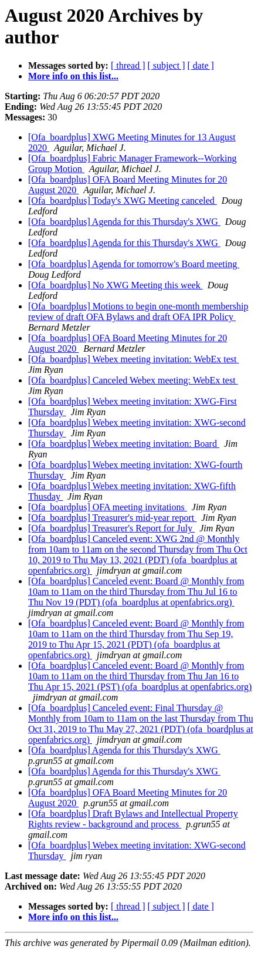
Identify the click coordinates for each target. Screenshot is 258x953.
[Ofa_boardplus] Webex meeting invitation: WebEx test (133, 359)
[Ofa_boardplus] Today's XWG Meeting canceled (122, 201)
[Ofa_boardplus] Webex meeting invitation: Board (123, 444)
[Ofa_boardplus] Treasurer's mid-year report (112, 518)
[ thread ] (128, 65)
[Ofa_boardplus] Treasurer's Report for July (111, 528)
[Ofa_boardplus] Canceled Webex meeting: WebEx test (133, 380)
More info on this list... (73, 76)
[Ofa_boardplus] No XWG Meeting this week (115, 285)
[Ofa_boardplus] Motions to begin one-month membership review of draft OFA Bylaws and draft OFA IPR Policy (138, 311)
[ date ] (201, 65)
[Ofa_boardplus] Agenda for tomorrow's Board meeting (133, 264)
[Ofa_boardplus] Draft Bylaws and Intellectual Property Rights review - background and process (133, 819)
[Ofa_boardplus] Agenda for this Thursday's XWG (124, 222)
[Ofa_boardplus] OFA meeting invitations (107, 507)
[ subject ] (166, 65)
